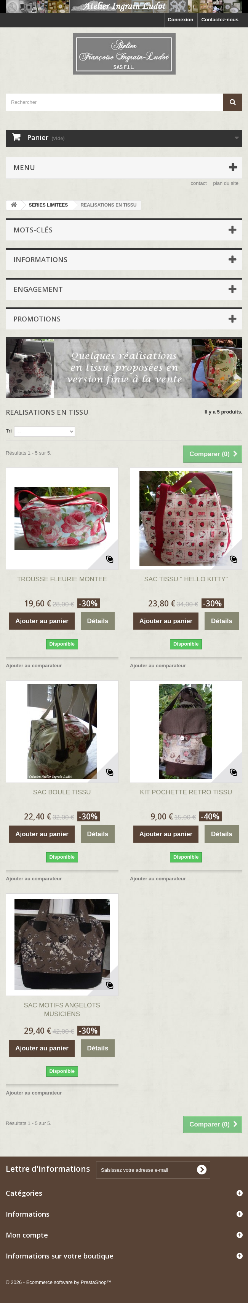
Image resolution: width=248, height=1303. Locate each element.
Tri (9, 431)
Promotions (37, 318)
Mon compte (27, 1234)
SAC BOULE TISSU (62, 792)
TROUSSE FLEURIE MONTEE (62, 579)
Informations (40, 259)
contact (199, 183)
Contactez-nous (220, 19)
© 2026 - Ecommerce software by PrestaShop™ (59, 1282)
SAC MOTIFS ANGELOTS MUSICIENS (62, 1010)
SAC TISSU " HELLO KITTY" (186, 579)
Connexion (180, 19)
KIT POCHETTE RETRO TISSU (186, 792)
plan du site (226, 183)
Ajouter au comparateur (34, 665)
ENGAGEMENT (38, 289)
